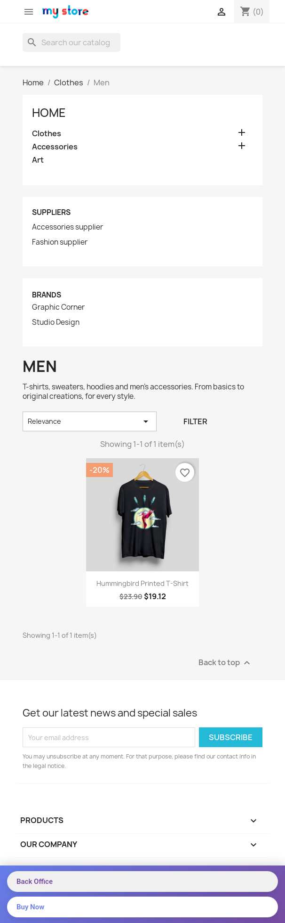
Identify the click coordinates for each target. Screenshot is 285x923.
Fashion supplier (59, 242)
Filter (195, 421)
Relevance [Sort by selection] (89, 421)
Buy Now (30, 907)
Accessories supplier (67, 227)
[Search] (71, 42)
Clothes (46, 134)
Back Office (34, 881)
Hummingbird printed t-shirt (142, 583)
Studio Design (55, 322)
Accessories (55, 147)
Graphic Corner (58, 307)
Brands (46, 295)
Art (38, 160)
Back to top (225, 663)
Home (49, 113)
